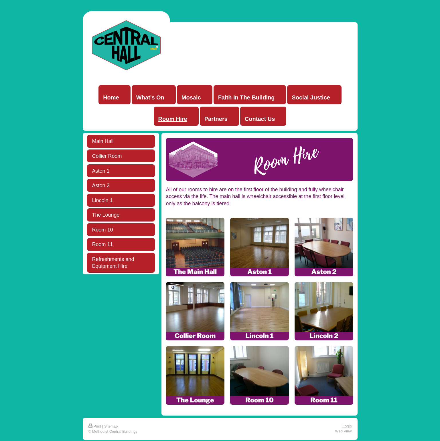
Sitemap (111, 426)
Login (347, 426)
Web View (343, 431)
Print (94, 426)
